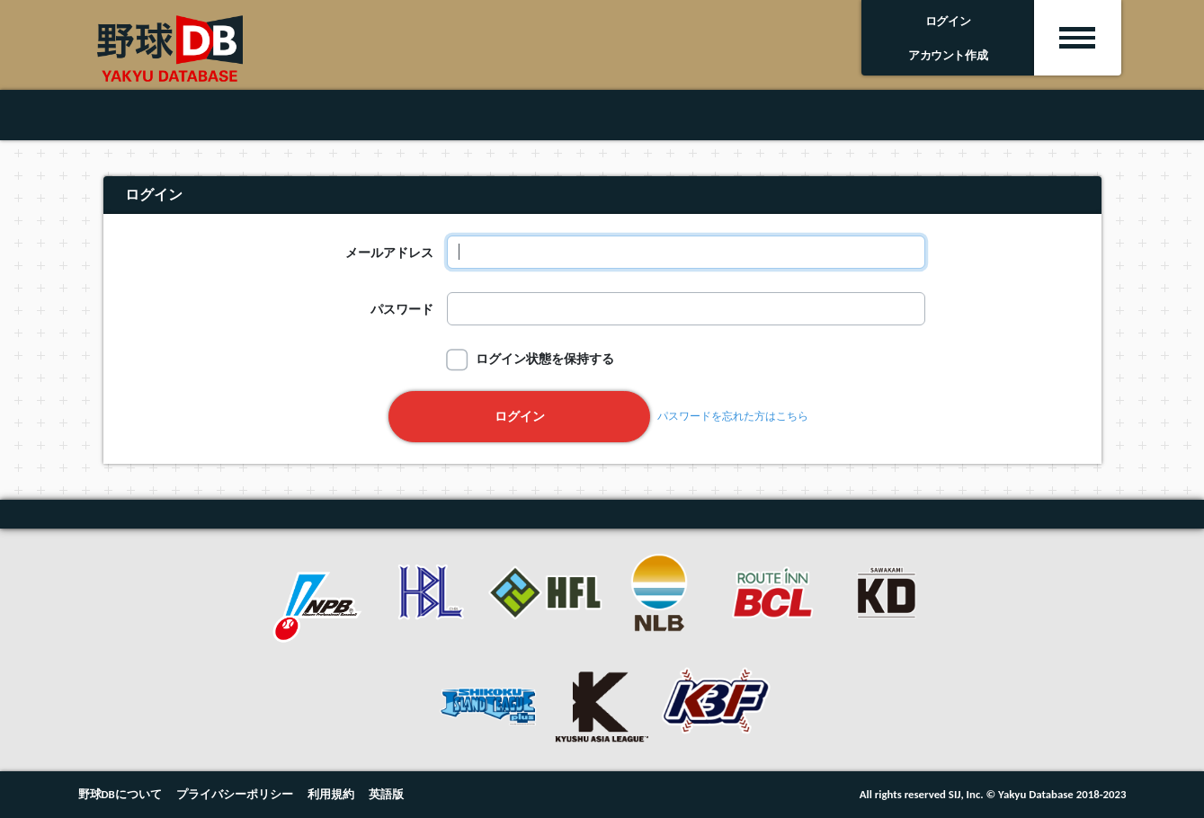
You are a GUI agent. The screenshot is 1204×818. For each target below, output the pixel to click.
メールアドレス (389, 253)
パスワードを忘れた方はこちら (732, 416)
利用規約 (331, 794)
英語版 (386, 794)
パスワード (401, 309)
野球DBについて (120, 794)
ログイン (520, 416)
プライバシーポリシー (234, 794)
